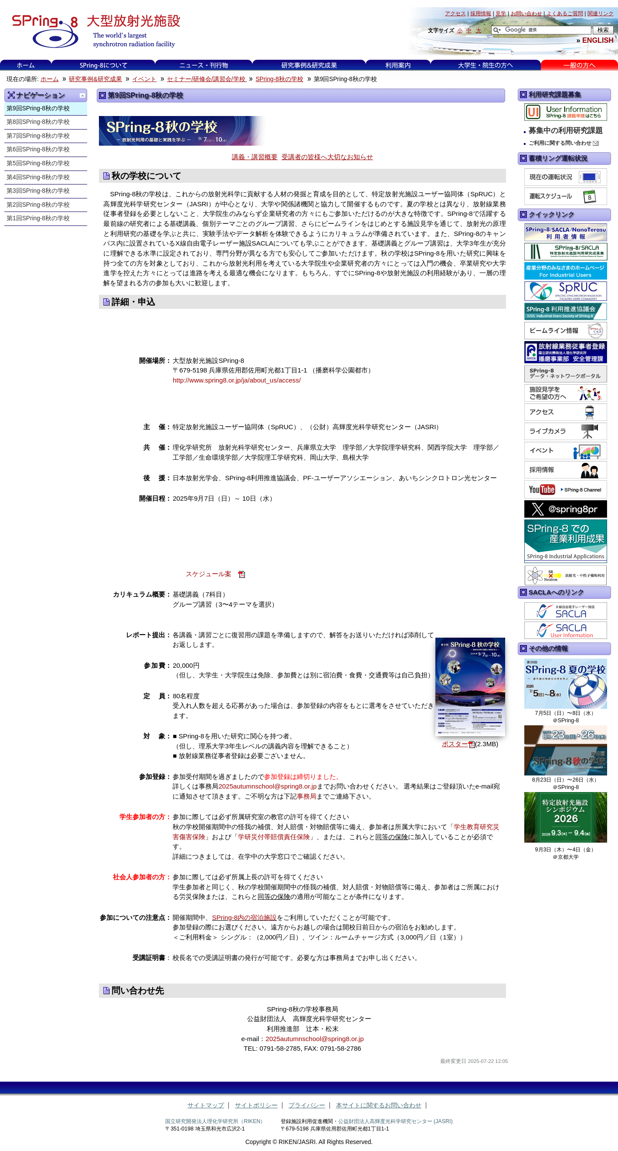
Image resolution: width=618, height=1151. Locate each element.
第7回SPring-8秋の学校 (38, 136)
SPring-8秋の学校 (279, 79)
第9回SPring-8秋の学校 (38, 108)
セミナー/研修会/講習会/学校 (207, 79)
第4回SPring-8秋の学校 (38, 177)
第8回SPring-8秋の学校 (38, 122)
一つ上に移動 (82, 95)
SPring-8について (103, 65)
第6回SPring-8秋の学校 (38, 149)
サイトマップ (205, 1105)
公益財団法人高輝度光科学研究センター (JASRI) (395, 1121)
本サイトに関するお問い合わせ (378, 1105)
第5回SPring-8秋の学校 (38, 163)
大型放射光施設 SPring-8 (93, 31)
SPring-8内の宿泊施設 (244, 917)
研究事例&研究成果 (309, 65)
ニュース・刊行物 (204, 65)
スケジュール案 (208, 573)
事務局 (306, 796)
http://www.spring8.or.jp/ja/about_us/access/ (237, 380)
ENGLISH (598, 40)
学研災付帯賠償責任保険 (274, 836)
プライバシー (307, 1105)
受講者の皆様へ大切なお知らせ (327, 157)
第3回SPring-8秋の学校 (38, 191)
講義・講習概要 (255, 157)
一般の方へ (579, 65)
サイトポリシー (256, 1105)
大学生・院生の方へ (485, 65)
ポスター (455, 744)
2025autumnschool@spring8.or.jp (267, 786)
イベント (144, 79)
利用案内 (398, 65)
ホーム (26, 65)
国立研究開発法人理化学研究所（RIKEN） (215, 1121)
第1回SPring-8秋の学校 (38, 218)
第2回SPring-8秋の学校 (38, 205)
